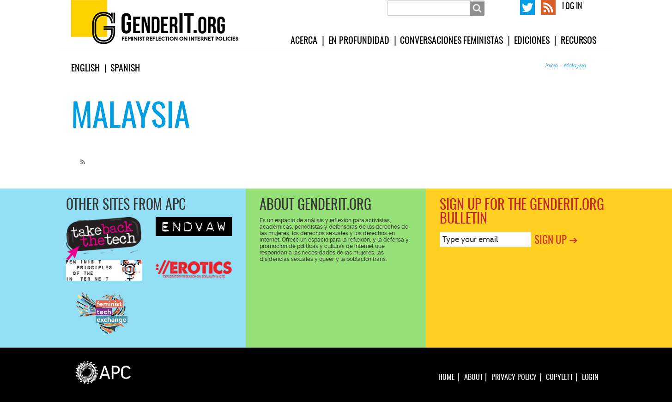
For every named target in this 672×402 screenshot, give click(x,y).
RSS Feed (548, 6)
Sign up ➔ (556, 241)
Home (446, 377)
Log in (572, 7)
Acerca (304, 41)
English (85, 68)
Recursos (578, 41)
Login (590, 377)
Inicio (551, 65)
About (473, 377)
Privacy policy (514, 377)
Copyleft (559, 377)
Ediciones (532, 41)
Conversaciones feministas (451, 41)
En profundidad (358, 41)
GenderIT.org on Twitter (527, 6)
